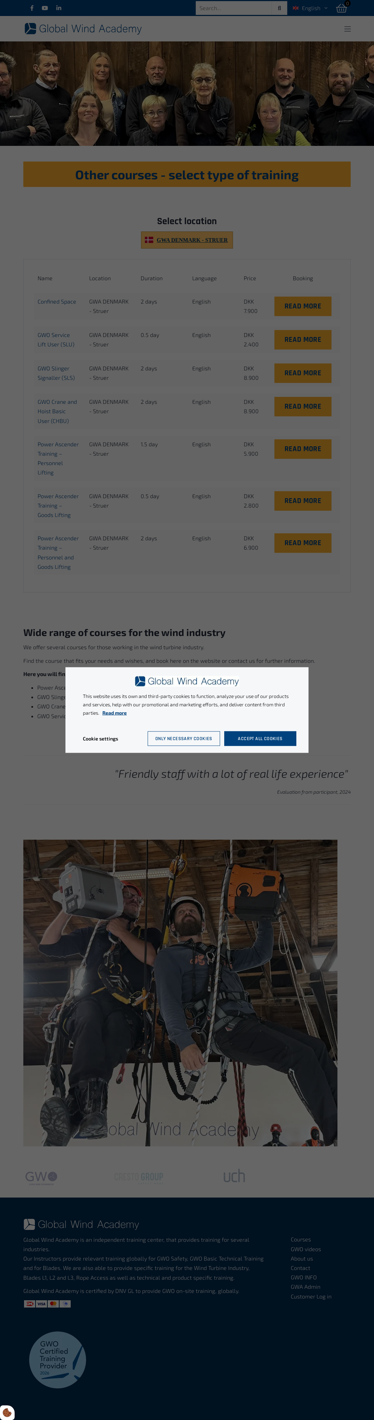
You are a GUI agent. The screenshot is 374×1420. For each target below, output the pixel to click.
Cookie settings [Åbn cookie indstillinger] (100, 738)
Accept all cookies (260, 738)
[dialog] (187, 710)
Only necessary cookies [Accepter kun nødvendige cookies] (183, 738)
